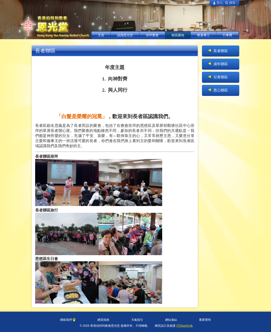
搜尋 (230, 3)
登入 (218, 3)
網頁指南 (103, 319)
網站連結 (171, 319)
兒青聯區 (220, 77)
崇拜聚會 (152, 35)
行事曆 (227, 35)
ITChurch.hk (184, 325)
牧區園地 (177, 35)
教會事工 (203, 35)
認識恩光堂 (125, 35)
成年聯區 (220, 64)
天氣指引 (137, 319)
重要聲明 (205, 319)
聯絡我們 (67, 320)
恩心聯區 (220, 90)
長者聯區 (220, 51)
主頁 (101, 35)
